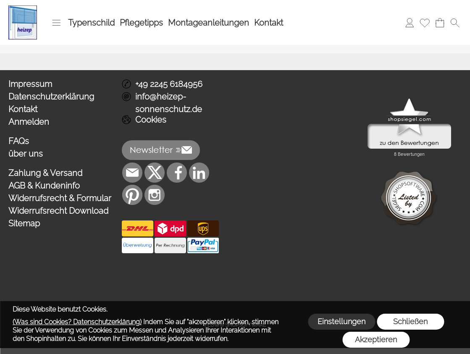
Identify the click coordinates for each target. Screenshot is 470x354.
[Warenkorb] (439, 22)
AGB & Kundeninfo (44, 186)
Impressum (30, 84)
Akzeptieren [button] (376, 339)
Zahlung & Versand (45, 173)
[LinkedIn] (199, 172)
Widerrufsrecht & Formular (59, 198)
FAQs (18, 141)
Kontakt (268, 23)
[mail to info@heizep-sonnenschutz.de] (132, 172)
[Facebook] (176, 172)
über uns (25, 154)
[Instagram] (154, 194)
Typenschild (91, 23)
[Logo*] (22, 8)
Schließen (410, 321)
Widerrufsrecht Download (58, 211)
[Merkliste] (424, 22)
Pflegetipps (141, 23)
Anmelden (28, 122)
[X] (154, 172)
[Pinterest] (132, 194)
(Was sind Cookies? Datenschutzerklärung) (77, 322)
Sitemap (24, 223)
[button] (56, 22)
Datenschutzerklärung (51, 97)
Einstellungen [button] (341, 321)
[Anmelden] (409, 22)
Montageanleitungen (208, 23)
